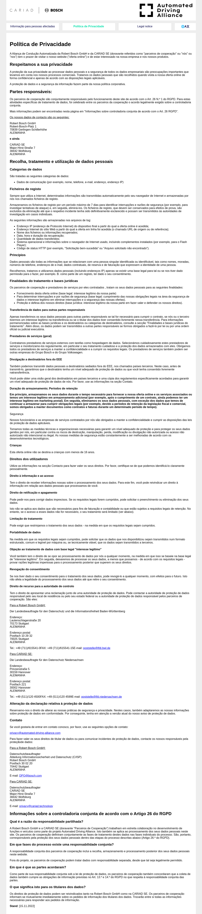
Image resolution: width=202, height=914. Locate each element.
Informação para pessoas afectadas (32, 26)
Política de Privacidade (88, 26)
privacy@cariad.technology (36, 806)
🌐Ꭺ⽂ (185, 26)
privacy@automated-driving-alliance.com (35, 732)
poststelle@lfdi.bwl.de (96, 648)
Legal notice (144, 26)
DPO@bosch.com (30, 775)
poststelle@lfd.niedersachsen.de (101, 696)
